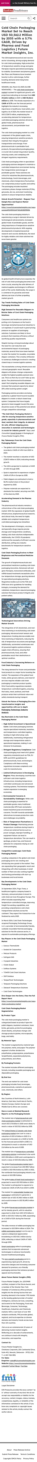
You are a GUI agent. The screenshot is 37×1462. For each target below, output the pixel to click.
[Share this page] (34, 18)
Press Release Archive (22, 1450)
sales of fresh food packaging (21, 1180)
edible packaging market (11, 1231)
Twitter (12, 1366)
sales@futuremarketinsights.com (22, 1361)
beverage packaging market (21, 1207)
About (9, 1450)
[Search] (17, 18)
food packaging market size (21, 1164)
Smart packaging (8, 1246)
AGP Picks (5, 3)
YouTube (24, 1366)
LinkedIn (5, 1366)
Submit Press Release (10, 1454)
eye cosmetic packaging (14, 1259)
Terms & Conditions (27, 1454)
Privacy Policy (28, 1459)
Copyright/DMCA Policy (12, 1459)
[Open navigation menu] (4, 18)
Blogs (17, 1366)
